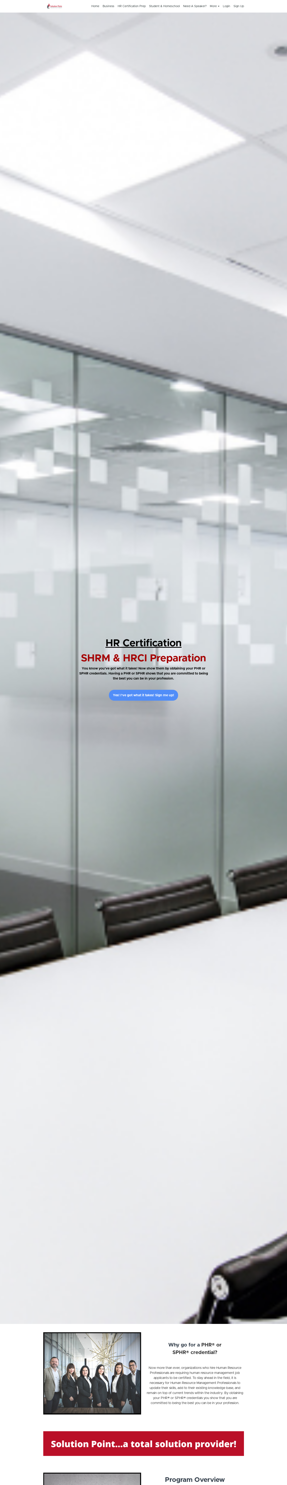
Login (226, 6)
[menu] (166, 6)
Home (95, 6)
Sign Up (238, 6)
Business (108, 6)
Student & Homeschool (164, 6)
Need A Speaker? (195, 6)
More (214, 6)
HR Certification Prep (132, 6)
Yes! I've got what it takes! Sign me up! (143, 695)
